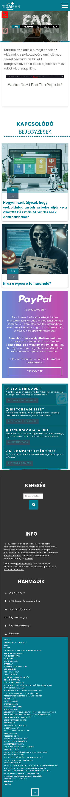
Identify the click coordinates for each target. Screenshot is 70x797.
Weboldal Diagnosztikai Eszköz (17, 717)
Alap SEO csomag (11, 709)
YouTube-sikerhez (12, 555)
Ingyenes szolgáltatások (15, 688)
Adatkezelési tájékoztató (15, 667)
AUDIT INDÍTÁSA (18, 442)
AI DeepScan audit (11, 728)
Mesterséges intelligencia (15, 726)
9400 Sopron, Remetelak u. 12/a (22, 601)
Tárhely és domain (12, 656)
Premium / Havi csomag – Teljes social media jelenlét (27, 771)
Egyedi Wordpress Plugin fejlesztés (19, 747)
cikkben (29, 558)
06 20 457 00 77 (14, 592)
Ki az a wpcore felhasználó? (27, 283)
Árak (6, 645)
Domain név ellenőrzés (14, 683)
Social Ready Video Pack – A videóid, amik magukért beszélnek (31, 766)
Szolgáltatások (10, 675)
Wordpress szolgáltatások (15, 742)
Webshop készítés (11, 749)
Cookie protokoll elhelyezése (16, 677)
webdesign (8, 782)
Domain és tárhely (12, 680)
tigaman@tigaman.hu (17, 609)
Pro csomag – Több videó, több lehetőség (21, 774)
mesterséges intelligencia (15, 643)
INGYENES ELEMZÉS (19, 463)
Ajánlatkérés (10, 669)
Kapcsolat (8, 664)
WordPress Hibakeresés (14, 755)
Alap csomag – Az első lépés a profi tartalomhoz (25, 768)
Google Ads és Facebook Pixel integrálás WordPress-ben (28, 685)
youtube (7, 640)
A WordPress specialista (14, 744)
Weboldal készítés (11, 736)
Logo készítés (9, 723)
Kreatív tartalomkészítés (15, 720)
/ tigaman (11, 633)
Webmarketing (10, 734)
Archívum (8, 659)
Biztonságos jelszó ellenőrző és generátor (23, 691)
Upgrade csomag (11, 704)
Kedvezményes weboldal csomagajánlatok (22, 651)
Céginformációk (11, 661)
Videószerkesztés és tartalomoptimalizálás (23, 776)
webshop (7, 784)
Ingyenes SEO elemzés (22, 400)
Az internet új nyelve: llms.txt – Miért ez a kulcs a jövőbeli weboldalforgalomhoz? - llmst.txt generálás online (30, 713)
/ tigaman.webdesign (17, 625)
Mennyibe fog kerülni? (14, 653)
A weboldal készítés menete (16, 739)
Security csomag (11, 701)
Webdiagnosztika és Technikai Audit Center (23, 696)
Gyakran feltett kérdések (15, 779)
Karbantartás (10, 699)
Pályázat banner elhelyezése (16, 731)
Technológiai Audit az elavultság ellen (21, 693)
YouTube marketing (12, 763)
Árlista (7, 648)
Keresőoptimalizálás (13, 707)
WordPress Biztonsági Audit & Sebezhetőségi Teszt (25, 752)
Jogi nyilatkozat (11, 672)
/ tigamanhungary (15, 617)
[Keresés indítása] (33, 505)
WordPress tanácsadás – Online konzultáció (23, 757)
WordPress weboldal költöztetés (18, 760)
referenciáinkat (24, 563)
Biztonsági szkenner (22, 421)
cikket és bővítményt (14, 569)
